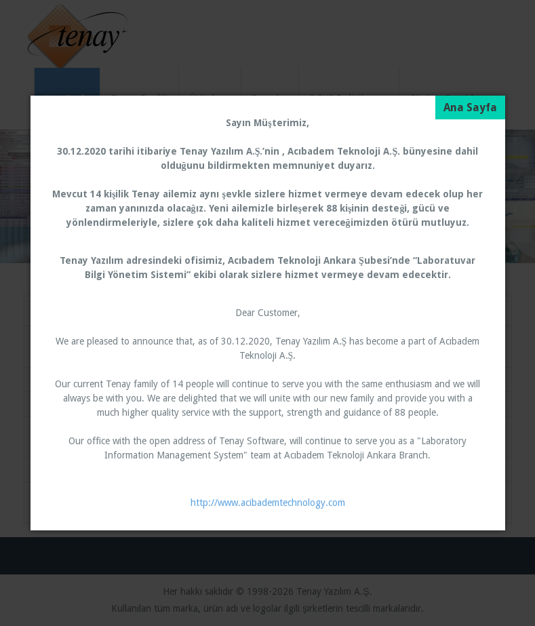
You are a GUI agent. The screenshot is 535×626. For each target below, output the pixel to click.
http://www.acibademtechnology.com (268, 502)
